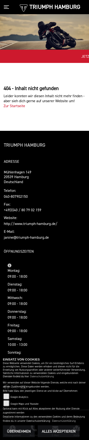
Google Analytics (19, 397)
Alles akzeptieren (58, 431)
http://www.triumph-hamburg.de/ (30, 223)
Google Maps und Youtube (24, 403)
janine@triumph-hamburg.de (26, 237)
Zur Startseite (14, 105)
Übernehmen (19, 431)
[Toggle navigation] (7, 7)
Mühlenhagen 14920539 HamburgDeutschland (17, 177)
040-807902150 (16, 196)
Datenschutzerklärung (42, 376)
